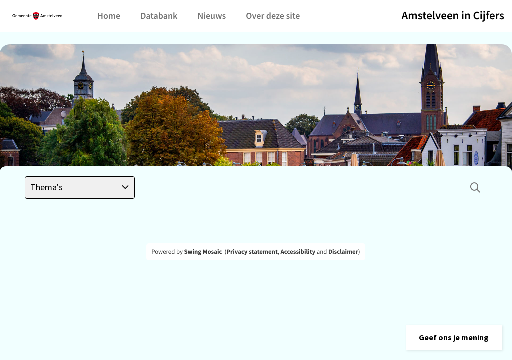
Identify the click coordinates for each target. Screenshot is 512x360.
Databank (159, 16)
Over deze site (273, 16)
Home (109, 16)
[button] (454, 337)
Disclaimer (343, 252)
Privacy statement (252, 252)
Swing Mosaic (203, 252)
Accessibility (298, 252)
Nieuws (212, 16)
